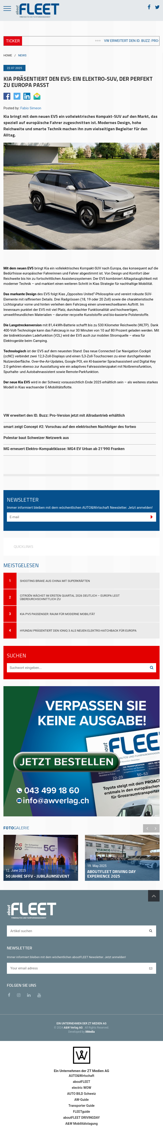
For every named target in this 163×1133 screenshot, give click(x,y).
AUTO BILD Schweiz (81, 1093)
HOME (7, 55)
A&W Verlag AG (73, 1027)
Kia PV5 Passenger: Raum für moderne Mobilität (57, 614)
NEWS (22, 55)
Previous (147, 828)
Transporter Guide (81, 1105)
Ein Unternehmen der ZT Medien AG (81, 1071)
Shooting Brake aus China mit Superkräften (55, 581)
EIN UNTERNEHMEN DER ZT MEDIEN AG (81, 1023)
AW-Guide (81, 1099)
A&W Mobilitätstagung (81, 1123)
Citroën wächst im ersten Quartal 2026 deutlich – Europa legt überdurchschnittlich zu (70, 597)
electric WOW (81, 1088)
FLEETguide (81, 1111)
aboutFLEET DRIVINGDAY (81, 1117)
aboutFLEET (81, 1082)
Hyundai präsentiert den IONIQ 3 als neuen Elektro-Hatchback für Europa (78, 630)
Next (155, 828)
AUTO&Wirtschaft (81, 1076)
